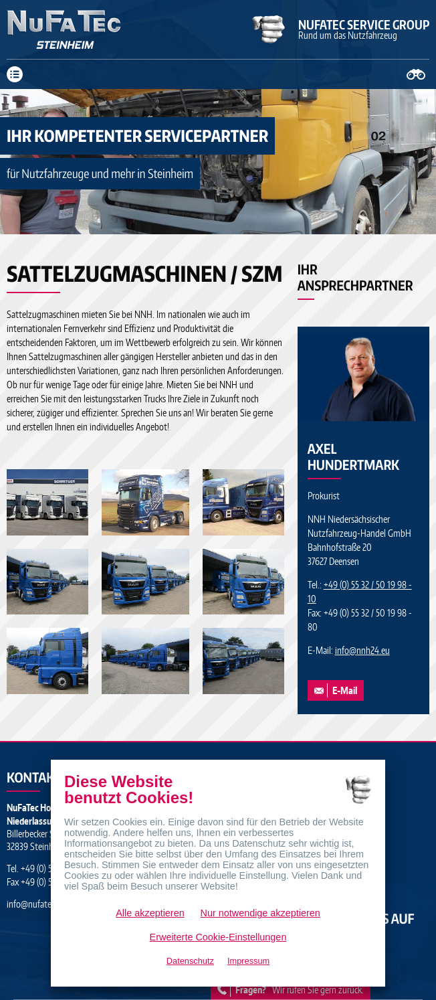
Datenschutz (190, 961)
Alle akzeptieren (150, 913)
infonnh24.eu (362, 650)
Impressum (248, 961)
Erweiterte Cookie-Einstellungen (218, 937)
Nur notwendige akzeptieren (260, 913)
